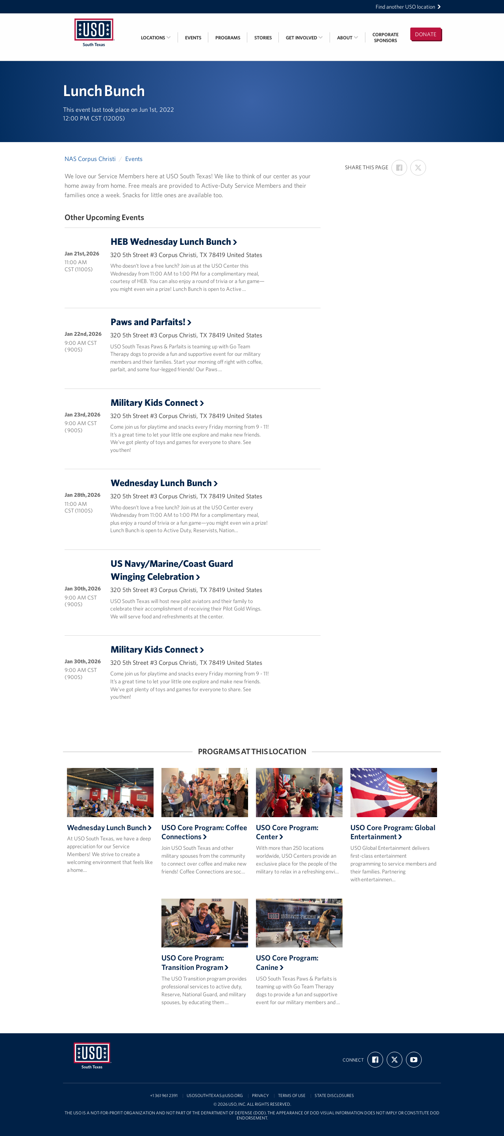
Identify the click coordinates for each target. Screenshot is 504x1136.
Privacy (260, 1095)
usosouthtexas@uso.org (215, 1095)
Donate (425, 34)
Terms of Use (292, 1095)
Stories (263, 38)
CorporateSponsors (385, 37)
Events (193, 38)
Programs (227, 38)
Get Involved (304, 38)
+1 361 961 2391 (164, 1095)
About (347, 38)
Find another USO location (408, 6)
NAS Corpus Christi (90, 159)
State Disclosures (334, 1095)
